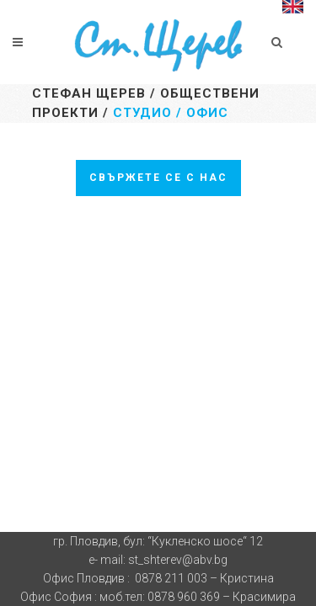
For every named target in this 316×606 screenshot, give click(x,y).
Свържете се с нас (158, 177)
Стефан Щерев (89, 93)
